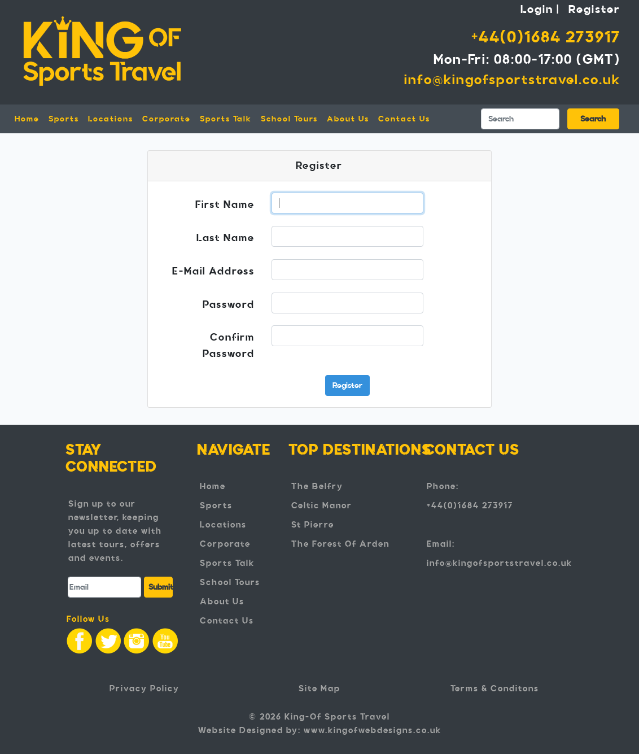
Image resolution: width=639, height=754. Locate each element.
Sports (216, 505)
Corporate (166, 119)
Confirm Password (229, 345)
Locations (223, 525)
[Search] (520, 118)
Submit (160, 587)
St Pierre (312, 525)
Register (594, 9)
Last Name (225, 238)
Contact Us (404, 119)
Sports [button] (64, 119)
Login (536, 9)
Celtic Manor (321, 505)
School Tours (289, 119)
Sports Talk (226, 119)
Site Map (319, 688)
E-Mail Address (213, 271)
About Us (348, 119)
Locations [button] (110, 119)
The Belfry (317, 486)
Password (229, 304)
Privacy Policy (145, 688)
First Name (225, 204)
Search (593, 119)
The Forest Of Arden (340, 544)
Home (29, 118)
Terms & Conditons (494, 688)
